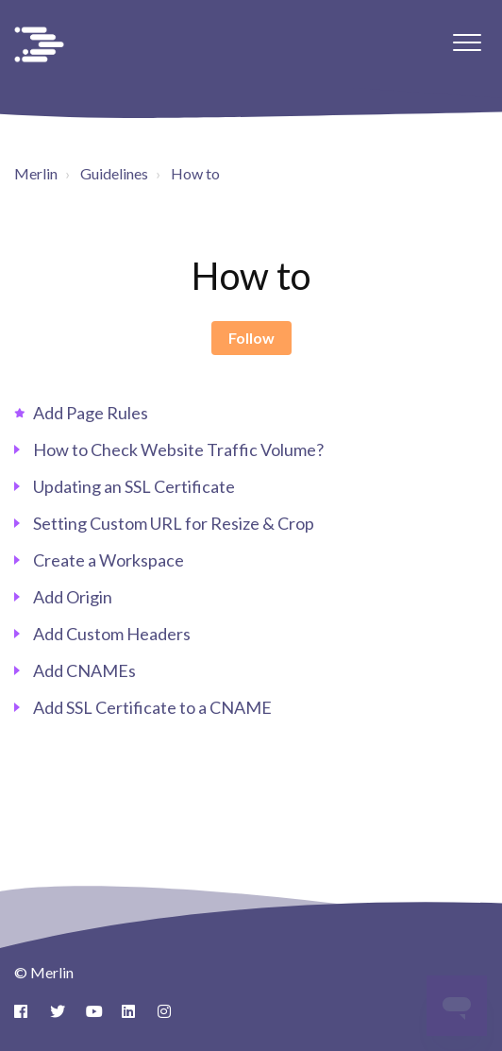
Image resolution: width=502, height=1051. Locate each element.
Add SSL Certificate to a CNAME (152, 707)
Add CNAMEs (84, 670)
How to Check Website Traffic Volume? (178, 449)
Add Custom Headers (112, 633)
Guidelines (114, 173)
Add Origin (72, 596)
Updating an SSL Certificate (134, 486)
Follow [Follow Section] (251, 338)
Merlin (36, 173)
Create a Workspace (108, 560)
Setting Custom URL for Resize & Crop (173, 523)
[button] (466, 42)
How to (195, 173)
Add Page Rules (90, 412)
